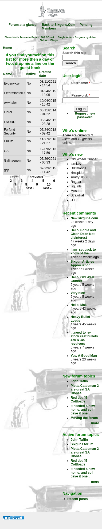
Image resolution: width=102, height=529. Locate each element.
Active (31, 74)
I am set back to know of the (83, 251)
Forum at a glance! (23, 25)
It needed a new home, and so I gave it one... (82, 409)
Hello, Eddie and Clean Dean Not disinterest (83, 234)
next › (30, 188)
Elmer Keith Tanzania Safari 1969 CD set (29, 37)
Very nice (77, 293)
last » (47, 188)
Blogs (54, 40)
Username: (80, 83)
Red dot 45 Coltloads (78, 399)
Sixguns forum (81, 444)
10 (49, 184)
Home (7, 48)
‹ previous (35, 177)
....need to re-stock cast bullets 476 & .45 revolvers (84, 338)
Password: (81, 95)
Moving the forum (84, 418)
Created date (45, 74)
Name (9, 74)
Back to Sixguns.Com (58, 25)
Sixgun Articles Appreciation (82, 263)
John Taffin (79, 381)
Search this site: (75, 53)
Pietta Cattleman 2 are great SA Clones (84, 389)
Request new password (85, 115)
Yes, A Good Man (83, 356)
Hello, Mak (78, 305)
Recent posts (77, 499)
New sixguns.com (84, 218)
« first (14, 177)
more (95, 423)
